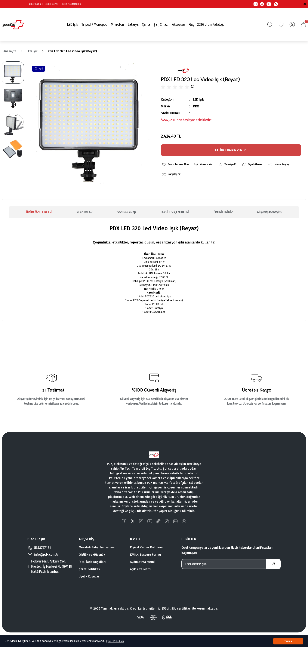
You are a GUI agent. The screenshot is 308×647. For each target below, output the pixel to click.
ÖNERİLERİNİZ (223, 212)
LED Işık (198, 99)
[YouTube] (269, 4)
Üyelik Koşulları (89, 576)
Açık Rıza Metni (140, 569)
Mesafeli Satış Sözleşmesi (97, 547)
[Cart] (303, 25)
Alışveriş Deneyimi (269, 212)
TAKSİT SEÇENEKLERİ (174, 212)
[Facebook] (262, 4)
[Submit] (273, 564)
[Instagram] (255, 4)
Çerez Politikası (90, 569)
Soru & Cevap (126, 212)
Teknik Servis (51, 4)
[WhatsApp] (276, 4)
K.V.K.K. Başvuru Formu (145, 554)
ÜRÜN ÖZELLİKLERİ (39, 212)
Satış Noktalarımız (71, 4)
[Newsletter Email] (231, 564)
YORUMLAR (85, 212)
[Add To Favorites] (175, 164)
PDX (196, 106)
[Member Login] (292, 25)
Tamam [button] (288, 641)
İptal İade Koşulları (92, 562)
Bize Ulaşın (35, 4)
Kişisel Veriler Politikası (146, 547)
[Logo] (13, 25)
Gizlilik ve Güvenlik (92, 554)
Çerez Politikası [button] (115, 641)
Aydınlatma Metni (142, 562)
